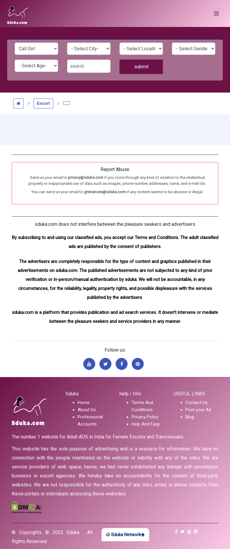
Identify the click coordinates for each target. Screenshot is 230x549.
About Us (87, 409)
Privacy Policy (144, 417)
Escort (43, 103)
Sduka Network (125, 534)
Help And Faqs (145, 424)
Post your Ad (198, 409)
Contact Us (196, 402)
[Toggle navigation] (216, 13)
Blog (189, 417)
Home (84, 402)
